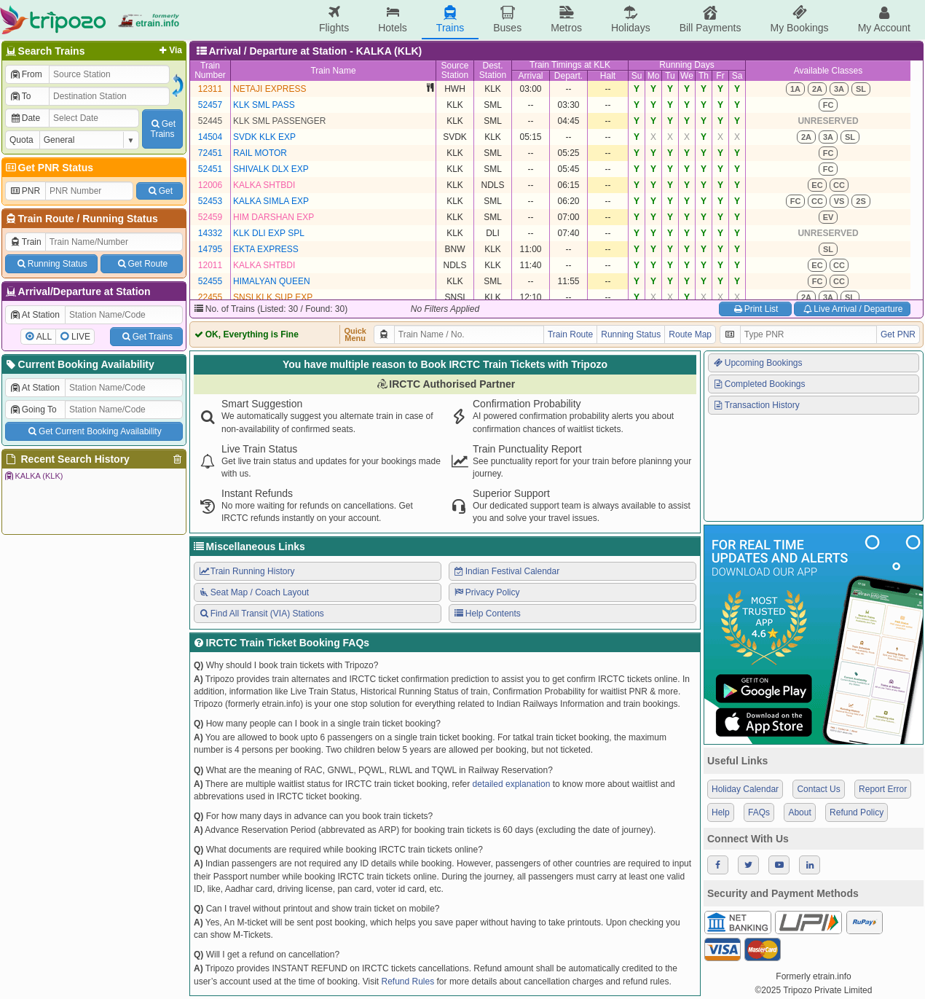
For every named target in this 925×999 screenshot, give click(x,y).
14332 (210, 233)
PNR (24, 191)
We (686, 76)
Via (169, 50)
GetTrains (162, 129)
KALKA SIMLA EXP (271, 201)
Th (703, 76)
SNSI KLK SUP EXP (272, 297)
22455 (210, 297)
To (20, 96)
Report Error (883, 789)
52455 (210, 281)
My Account (884, 19)
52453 (210, 201)
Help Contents (487, 613)
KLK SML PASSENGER (279, 121)
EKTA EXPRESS (266, 249)
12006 (210, 185)
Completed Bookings (759, 384)
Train (25, 242)
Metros (566, 19)
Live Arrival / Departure (852, 309)
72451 (210, 153)
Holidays (630, 19)
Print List (755, 309)
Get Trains (146, 337)
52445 (210, 121)
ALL (44, 337)
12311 (210, 89)
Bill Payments (710, 19)
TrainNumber (210, 70)
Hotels (392, 19)
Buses (507, 19)
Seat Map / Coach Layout (253, 592)
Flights (334, 19)
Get (159, 191)
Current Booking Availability (79, 364)
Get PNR (898, 334)
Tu (670, 76)
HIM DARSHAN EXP (273, 217)
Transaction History (756, 405)
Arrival (530, 76)
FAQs (759, 812)
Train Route (46, 218)
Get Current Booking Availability (93, 431)
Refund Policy (856, 812)
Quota (21, 140)
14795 (210, 249)
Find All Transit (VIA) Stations (261, 613)
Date (24, 118)
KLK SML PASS (264, 105)
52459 (210, 217)
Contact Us (818, 789)
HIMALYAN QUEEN (271, 281)
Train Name (332, 71)
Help (721, 812)
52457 (210, 105)
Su (636, 76)
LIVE (80, 337)
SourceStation (454, 70)
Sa (737, 76)
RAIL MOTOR (260, 153)
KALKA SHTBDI (264, 185)
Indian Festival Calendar (506, 571)
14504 (210, 137)
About (799, 812)
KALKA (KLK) (33, 475)
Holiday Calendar (745, 789)
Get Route (142, 264)
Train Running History (246, 571)
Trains (450, 19)
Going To (33, 409)
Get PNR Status (48, 167)
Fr (720, 76)
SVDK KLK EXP (264, 137)
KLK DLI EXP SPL (268, 233)
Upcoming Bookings (757, 363)
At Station (34, 315)
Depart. (568, 76)
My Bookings (799, 19)
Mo (654, 76)
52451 (210, 169)
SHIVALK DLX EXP (271, 169)
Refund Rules (407, 981)
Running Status (119, 218)
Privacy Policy (486, 592)
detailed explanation (512, 784)
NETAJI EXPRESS (269, 89)
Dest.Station (492, 70)
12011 (210, 265)
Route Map (690, 334)
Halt (607, 76)
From (25, 74)
